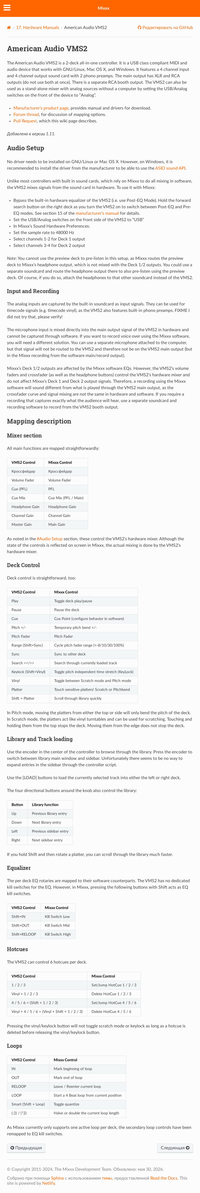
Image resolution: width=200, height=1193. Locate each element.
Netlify (48, 1183)
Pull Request (25, 121)
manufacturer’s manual (97, 213)
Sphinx (57, 1178)
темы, (107, 1178)
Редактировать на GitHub (167, 27)
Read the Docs (163, 1178)
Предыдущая (26, 1148)
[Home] (9, 27)
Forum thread (26, 114)
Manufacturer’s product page (40, 108)
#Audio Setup (50, 539)
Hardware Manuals (37, 27)
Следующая (175, 1148)
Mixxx (103, 8)
